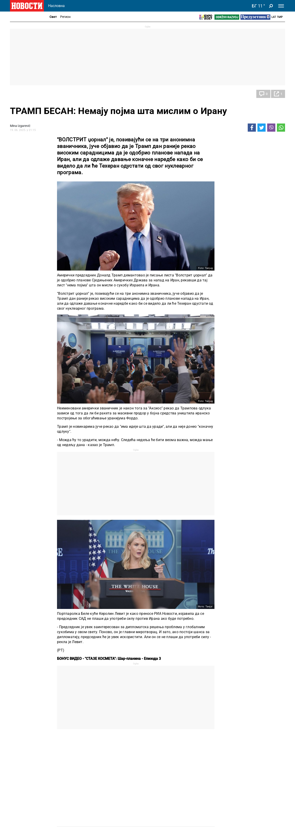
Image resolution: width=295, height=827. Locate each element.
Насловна (56, 6)
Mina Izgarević (20, 126)
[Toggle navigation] (281, 6)
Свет (53, 17)
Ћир (280, 17)
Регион (65, 17)
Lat (273, 17)
